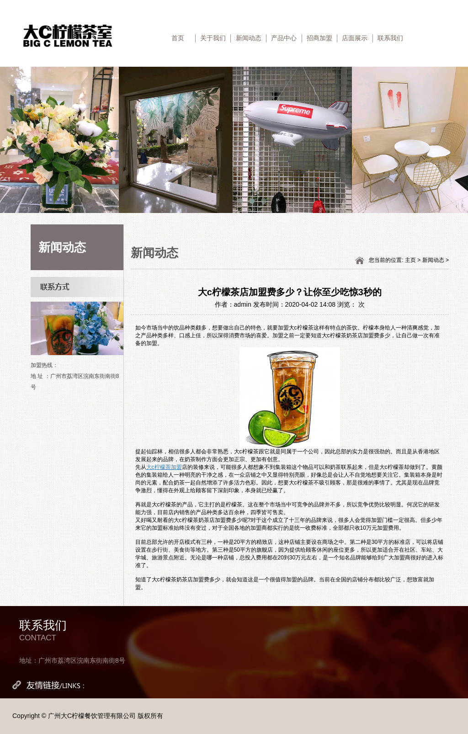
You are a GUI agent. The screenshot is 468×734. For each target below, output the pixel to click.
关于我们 (213, 38)
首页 (177, 38)
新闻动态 (248, 38)
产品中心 (284, 38)
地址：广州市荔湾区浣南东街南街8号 (72, 660)
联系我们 (390, 38)
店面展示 (354, 38)
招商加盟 (319, 38)
